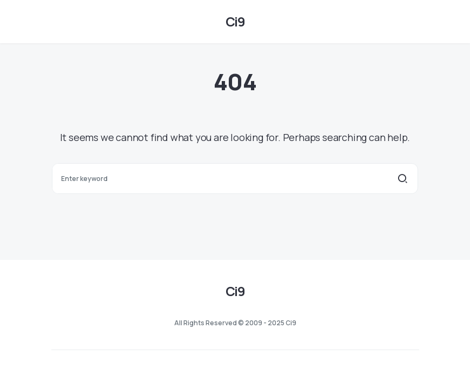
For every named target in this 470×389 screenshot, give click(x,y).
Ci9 (235, 21)
